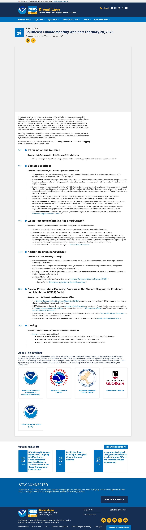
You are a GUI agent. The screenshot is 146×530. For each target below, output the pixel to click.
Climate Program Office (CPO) (30, 425)
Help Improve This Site (119, 527)
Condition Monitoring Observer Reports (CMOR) (89, 279)
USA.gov (98, 526)
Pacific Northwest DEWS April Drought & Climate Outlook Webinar (76, 456)
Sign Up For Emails (114, 499)
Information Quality (60, 526)
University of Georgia (115, 390)
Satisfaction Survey (118, 510)
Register (36, 334)
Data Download (90, 514)
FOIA (46, 526)
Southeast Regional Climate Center (87, 391)
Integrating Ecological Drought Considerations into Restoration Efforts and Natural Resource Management (115, 457)
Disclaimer (36, 526)
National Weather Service (80, 245)
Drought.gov (49, 9)
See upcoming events (116, 447)
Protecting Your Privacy (81, 526)
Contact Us (88, 510)
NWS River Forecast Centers (59, 391)
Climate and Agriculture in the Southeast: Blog (68, 282)
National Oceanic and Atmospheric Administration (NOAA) (30, 392)
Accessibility (23, 526)
